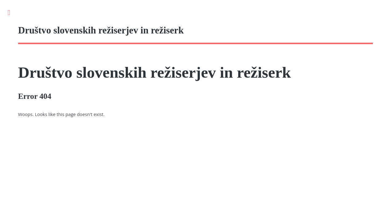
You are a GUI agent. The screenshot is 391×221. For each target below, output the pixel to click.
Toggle (12, 12)
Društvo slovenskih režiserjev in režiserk (154, 72)
